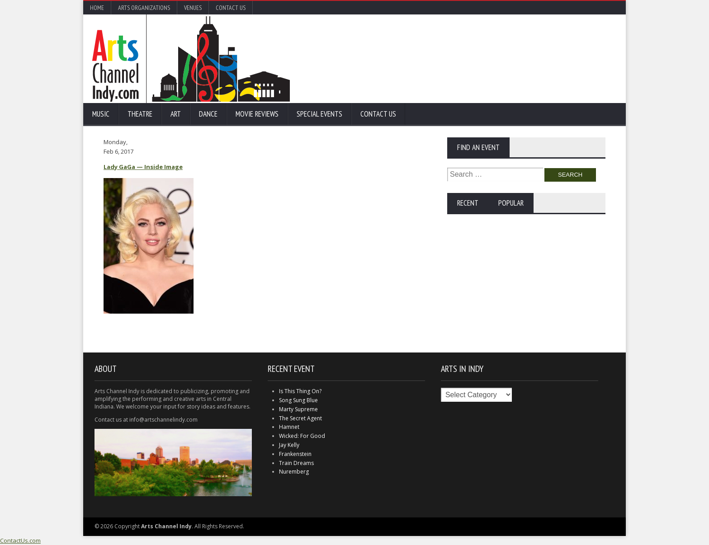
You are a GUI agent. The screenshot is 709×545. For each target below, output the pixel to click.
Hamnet (289, 427)
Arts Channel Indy (191, 58)
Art (175, 114)
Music (100, 114)
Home (97, 8)
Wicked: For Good (302, 436)
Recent (467, 203)
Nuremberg (294, 471)
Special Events (319, 114)
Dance (208, 114)
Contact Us (231, 8)
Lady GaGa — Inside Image (143, 167)
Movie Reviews (257, 114)
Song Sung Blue (298, 400)
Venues (193, 8)
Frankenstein (295, 454)
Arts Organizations (144, 8)
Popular (511, 203)
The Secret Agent (300, 418)
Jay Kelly (289, 445)
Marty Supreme (298, 409)
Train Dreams (296, 463)
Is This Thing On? (300, 391)
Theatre (140, 114)
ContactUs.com (20, 540)
